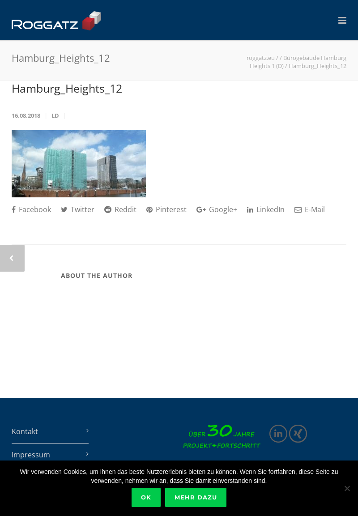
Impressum (31, 455)
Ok (146, 497)
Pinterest (166, 209)
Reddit (120, 209)
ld (55, 115)
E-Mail (309, 209)
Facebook (31, 209)
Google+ (216, 209)
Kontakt (25, 431)
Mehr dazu (196, 497)
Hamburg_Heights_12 (67, 88)
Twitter (77, 209)
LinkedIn (266, 209)
